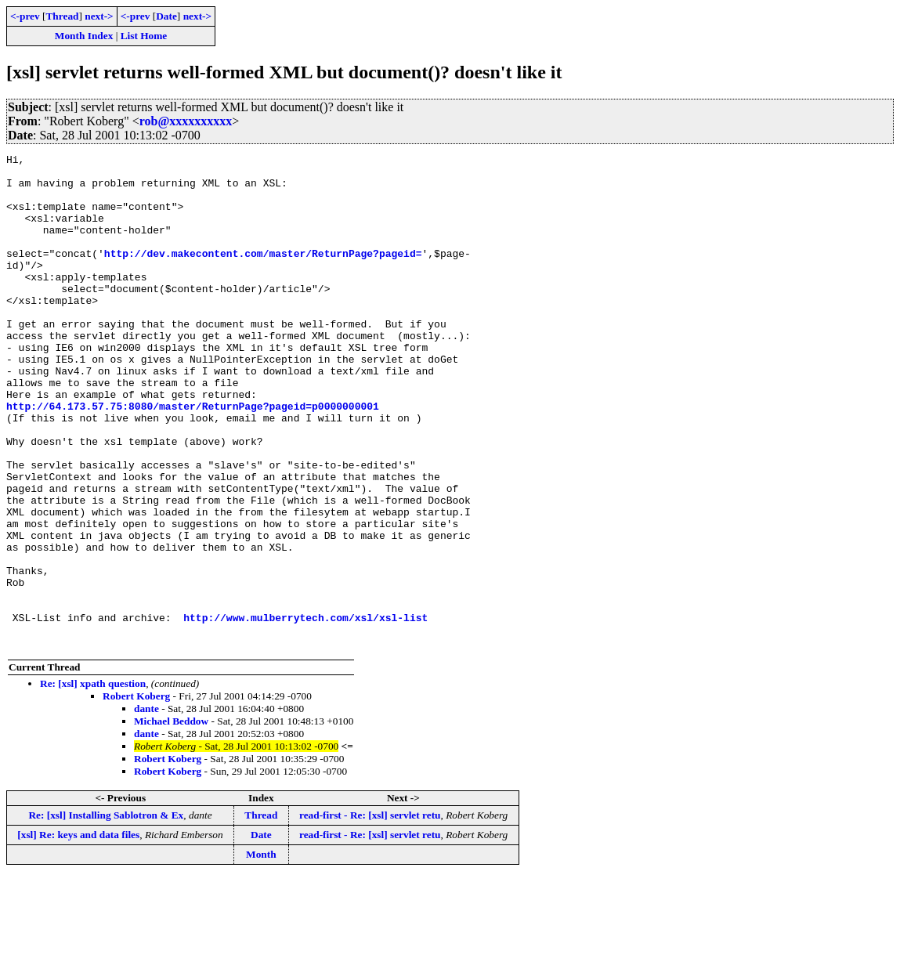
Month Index (84, 36)
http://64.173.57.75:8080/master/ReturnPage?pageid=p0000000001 (192, 457)
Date (166, 16)
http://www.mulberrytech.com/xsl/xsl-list (305, 711)
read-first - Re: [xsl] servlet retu (369, 914)
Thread (61, 16)
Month (261, 953)
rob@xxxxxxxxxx (186, 121)
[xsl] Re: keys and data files (78, 933)
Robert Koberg (136, 795)
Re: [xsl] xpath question (93, 782)
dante (146, 807)
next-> (99, 16)
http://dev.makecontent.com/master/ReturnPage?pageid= (263, 274)
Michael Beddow (171, 820)
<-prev (25, 16)
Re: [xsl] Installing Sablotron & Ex (105, 914)
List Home (144, 36)
